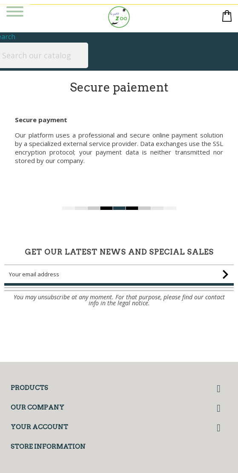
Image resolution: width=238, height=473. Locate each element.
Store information (48, 446)
